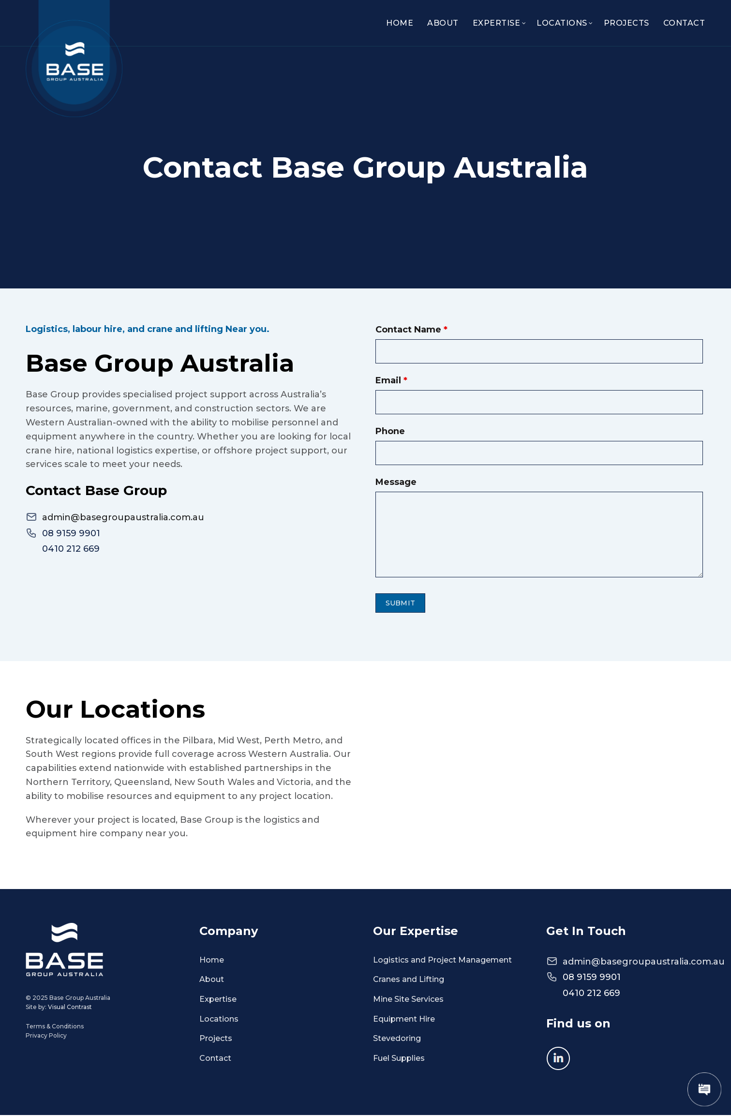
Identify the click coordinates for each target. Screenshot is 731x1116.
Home (399, 23)
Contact (684, 23)
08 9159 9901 (71, 534)
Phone (390, 431)
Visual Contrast (70, 1007)
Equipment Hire (404, 1019)
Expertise (497, 23)
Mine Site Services (408, 999)
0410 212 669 (71, 549)
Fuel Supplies (399, 1058)
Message (396, 482)
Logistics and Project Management (442, 960)
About (443, 23)
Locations (562, 23)
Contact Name (411, 329)
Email (391, 380)
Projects (626, 23)
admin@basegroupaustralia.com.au (123, 518)
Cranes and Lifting (408, 980)
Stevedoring (397, 1038)
